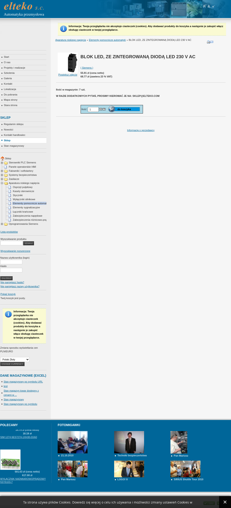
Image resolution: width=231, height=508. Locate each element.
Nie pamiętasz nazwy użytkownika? (19, 286)
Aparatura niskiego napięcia (70, 40)
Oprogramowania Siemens (23, 224)
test (6, 386)
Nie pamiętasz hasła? (12, 282)
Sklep (8, 158)
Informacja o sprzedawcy (141, 130)
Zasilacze (14, 179)
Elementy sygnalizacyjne (26, 207)
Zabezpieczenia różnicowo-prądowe (32, 219)
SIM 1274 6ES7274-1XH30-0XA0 (18, 442)
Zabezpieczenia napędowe (27, 215)
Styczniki (18, 195)
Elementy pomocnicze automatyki (107, 40)
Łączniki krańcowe (23, 211)
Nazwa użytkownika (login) (14, 257)
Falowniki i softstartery (21, 170)
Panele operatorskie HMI (22, 166)
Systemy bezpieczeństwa (23, 175)
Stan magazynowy (14, 399)
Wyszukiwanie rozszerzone (15, 251)
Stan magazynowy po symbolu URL (23, 381)
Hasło (3, 266)
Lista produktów (9, 231)
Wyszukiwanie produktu (13, 239)
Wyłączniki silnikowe (24, 199)
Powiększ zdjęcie (68, 73)
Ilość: (85, 109)
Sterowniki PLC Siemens (22, 162)
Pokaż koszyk (8, 294)
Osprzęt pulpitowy (22, 187)
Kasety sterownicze (23, 191)
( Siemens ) (87, 67)
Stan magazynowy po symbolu (20, 404)
